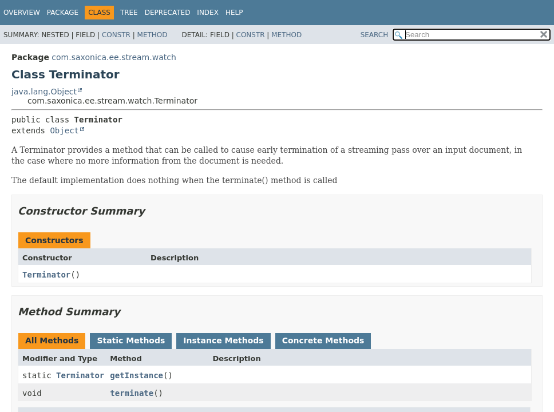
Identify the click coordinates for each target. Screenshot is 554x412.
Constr (116, 35)
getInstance (136, 375)
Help (234, 13)
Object (64, 130)
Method (152, 35)
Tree (129, 13)
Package (62, 13)
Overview (21, 13)
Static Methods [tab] (131, 340)
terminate (131, 393)
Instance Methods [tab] (223, 340)
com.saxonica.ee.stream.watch (114, 57)
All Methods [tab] (51, 340)
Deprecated (168, 13)
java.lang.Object (44, 91)
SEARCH (375, 35)
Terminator (46, 274)
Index (208, 13)
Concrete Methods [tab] (323, 340)
